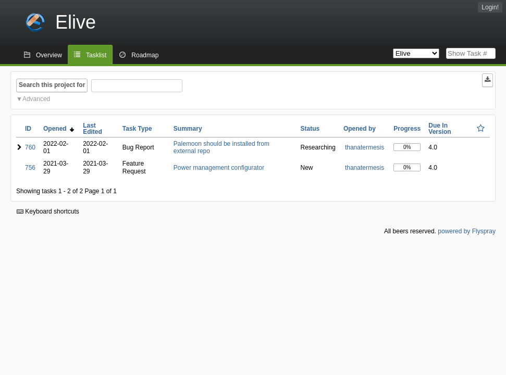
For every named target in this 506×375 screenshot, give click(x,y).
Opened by (359, 128)
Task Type (137, 128)
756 (30, 167)
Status (310, 128)
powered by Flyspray (467, 231)
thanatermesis (364, 147)
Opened (58, 128)
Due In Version (439, 128)
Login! (490, 7)
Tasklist (96, 55)
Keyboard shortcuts (48, 211)
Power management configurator (219, 167)
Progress (407, 128)
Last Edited (92, 128)
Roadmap (144, 55)
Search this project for (52, 85)
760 (30, 147)
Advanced (36, 99)
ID (28, 128)
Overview (49, 55)
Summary (188, 128)
